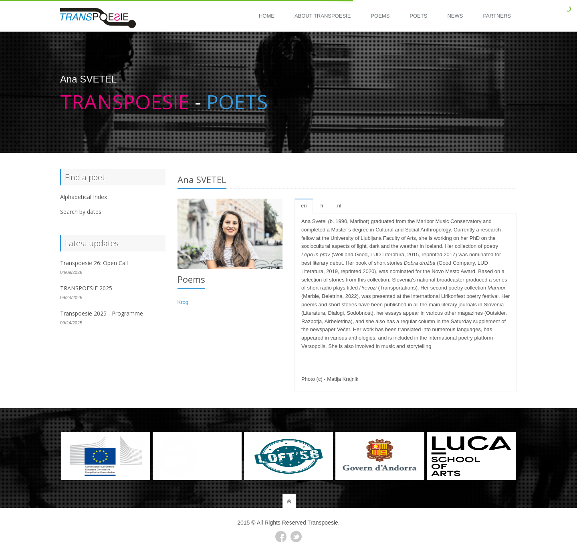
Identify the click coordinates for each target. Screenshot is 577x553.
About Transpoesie (323, 16)
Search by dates (80, 211)
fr (321, 206)
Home (266, 16)
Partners (497, 16)
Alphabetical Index (83, 197)
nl (339, 206)
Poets (418, 16)
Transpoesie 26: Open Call (94, 263)
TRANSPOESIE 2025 (86, 288)
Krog (183, 302)
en (304, 206)
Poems (380, 16)
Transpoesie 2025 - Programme (101, 313)
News (455, 16)
